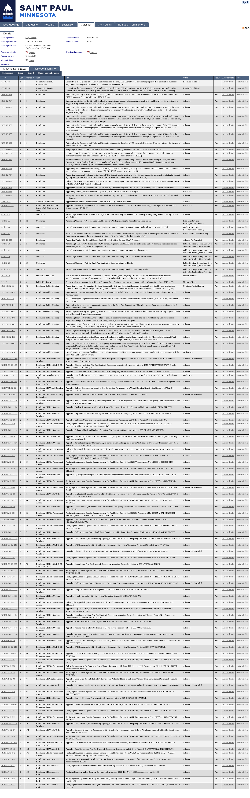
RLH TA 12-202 (8, 710)
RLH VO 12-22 (8, 371)
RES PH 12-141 (8, 318)
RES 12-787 (6, 175)
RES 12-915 (6, 195)
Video (31, 60)
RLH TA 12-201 (8, 513)
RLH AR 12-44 (8, 765)
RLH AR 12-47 (8, 784)
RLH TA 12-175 (8, 691)
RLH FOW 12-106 (9, 358)
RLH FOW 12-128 (9, 443)
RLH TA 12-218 (8, 468)
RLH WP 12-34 (8, 640)
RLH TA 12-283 (8, 659)
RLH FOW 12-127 (9, 413)
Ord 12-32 (5, 233)
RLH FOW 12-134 (9, 634)
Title (67, 78)
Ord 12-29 (5, 263)
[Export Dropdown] (31, 73)
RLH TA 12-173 (8, 570)
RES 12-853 (6, 187)
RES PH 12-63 (7, 286)
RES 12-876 (6, 125)
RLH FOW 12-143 (9, 583)
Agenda (32, 52)
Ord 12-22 (5, 221)
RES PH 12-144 (8, 305)
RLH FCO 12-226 (9, 653)
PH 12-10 (5, 275)
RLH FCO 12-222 (9, 564)
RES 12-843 (6, 191)
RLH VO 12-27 (8, 730)
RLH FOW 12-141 (9, 698)
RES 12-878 (6, 107)
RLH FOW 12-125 (9, 551)
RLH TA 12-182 (8, 602)
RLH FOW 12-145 (9, 628)
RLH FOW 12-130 (9, 615)
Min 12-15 (6, 201)
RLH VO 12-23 (8, 749)
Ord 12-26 (5, 244)
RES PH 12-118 (8, 343)
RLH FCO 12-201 (9, 742)
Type (38, 78)
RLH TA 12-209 (8, 481)
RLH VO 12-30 (8, 506)
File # (3, 78)
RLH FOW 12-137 (9, 474)
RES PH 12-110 (8, 324)
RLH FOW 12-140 (9, 430)
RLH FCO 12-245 (9, 704)
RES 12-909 (6, 143)
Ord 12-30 (5, 269)
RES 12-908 (6, 94)
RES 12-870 (6, 159)
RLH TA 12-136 (8, 423)
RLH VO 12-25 (8, 685)
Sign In (245, 2)
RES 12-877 (6, 134)
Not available (31, 56)
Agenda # (30, 78)
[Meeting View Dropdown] (48, 73)
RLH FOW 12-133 (9, 596)
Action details (228, 82)
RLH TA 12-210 (8, 736)
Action (185, 78)
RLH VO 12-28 (8, 420)
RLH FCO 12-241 (9, 545)
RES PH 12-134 (8, 352)
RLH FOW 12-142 (9, 532)
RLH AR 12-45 (8, 772)
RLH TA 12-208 (8, 526)
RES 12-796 (6, 168)
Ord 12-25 (5, 214)
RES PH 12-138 (8, 337)
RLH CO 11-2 (7, 205)
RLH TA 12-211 (8, 717)
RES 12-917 (6, 101)
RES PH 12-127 (8, 311)
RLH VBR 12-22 (8, 388)
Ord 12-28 (5, 256)
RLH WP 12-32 (8, 519)
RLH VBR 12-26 (8, 394)
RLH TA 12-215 (8, 500)
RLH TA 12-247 (8, 557)
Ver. (21, 78)
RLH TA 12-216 (8, 449)
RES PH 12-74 (7, 298)
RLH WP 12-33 (8, 679)
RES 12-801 (6, 181)
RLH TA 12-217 (8, 577)
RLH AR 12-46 (8, 778)
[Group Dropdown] (20, 73)
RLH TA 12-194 (8, 462)
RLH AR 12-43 (8, 759)
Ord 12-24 (5, 227)
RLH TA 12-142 (8, 753)
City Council (31, 37)
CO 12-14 (5, 88)
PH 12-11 (5, 282)
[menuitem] (7, 73)
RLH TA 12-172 (8, 455)
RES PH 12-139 (8, 292)
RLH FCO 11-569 (9, 381)
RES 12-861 (6, 149)
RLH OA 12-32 (8, 375)
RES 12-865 (6, 116)
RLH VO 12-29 (8, 436)
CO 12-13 (5, 82)
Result (217, 78)
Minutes (93, 52)
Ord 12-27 (5, 250)
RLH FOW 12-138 (9, 407)
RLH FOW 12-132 (9, 589)
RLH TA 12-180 (8, 487)
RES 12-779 (6, 153)
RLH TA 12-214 (8, 672)
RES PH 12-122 (8, 330)
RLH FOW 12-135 (9, 538)
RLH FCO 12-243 (9, 647)
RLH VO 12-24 (8, 494)
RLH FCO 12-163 (9, 365)
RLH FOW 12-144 (9, 621)
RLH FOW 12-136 (9, 723)
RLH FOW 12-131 (9, 608)
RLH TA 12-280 (8, 666)
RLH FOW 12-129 (9, 400)
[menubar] (31, 73)
